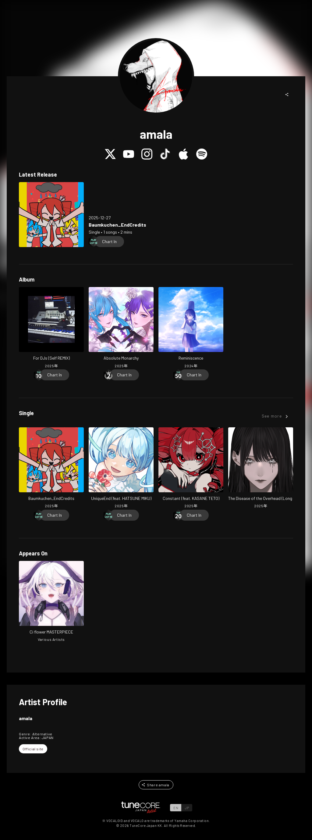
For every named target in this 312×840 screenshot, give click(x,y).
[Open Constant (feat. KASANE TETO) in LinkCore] (190, 468)
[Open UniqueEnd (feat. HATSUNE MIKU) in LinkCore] (121, 468)
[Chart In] (109, 241)
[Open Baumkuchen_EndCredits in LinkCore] (51, 214)
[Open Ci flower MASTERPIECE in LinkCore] (51, 602)
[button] (287, 94)
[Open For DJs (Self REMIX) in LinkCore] (51, 328)
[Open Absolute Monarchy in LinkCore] (121, 328)
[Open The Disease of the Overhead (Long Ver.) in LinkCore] (260, 468)
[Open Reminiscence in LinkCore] (190, 328)
